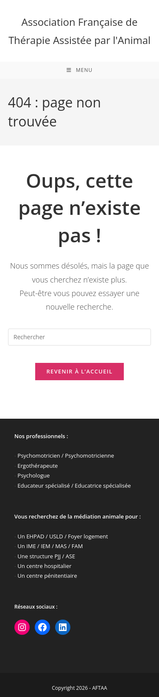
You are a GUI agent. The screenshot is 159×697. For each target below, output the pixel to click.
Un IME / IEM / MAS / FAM (50, 546)
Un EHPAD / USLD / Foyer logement (62, 536)
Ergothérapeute (37, 465)
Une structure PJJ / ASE (46, 556)
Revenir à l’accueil (79, 371)
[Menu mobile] (79, 70)
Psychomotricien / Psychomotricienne (65, 455)
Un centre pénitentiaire (47, 575)
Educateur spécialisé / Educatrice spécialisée (74, 485)
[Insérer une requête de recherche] (79, 337)
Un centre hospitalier (44, 566)
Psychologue (33, 475)
